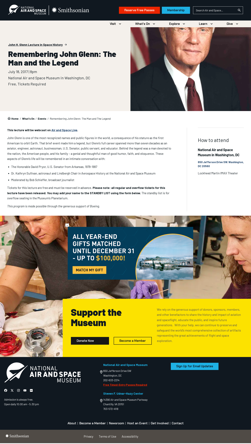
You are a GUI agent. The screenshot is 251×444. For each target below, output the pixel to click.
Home (15, 119)
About (72, 424)
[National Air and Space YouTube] (24, 391)
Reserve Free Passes (136, 11)
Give (230, 25)
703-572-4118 (110, 409)
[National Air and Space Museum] (30, 10)
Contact (178, 424)
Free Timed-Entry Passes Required (125, 385)
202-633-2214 (111, 380)
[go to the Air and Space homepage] (42, 374)
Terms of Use (107, 437)
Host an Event (137, 424)
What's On (142, 25)
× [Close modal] (67, 225)
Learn (203, 25)
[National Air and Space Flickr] (31, 391)
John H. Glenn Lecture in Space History (35, 45)
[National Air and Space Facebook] (5, 391)
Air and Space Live (64, 131)
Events (42, 119)
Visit (113, 25)
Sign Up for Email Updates (194, 367)
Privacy (88, 437)
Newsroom (116, 424)
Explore (174, 25)
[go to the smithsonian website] (74, 11)
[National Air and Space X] (12, 391)
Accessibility (130, 437)
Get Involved (160, 424)
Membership (173, 11)
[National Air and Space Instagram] (18, 391)
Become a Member (132, 342)
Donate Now (85, 342)
